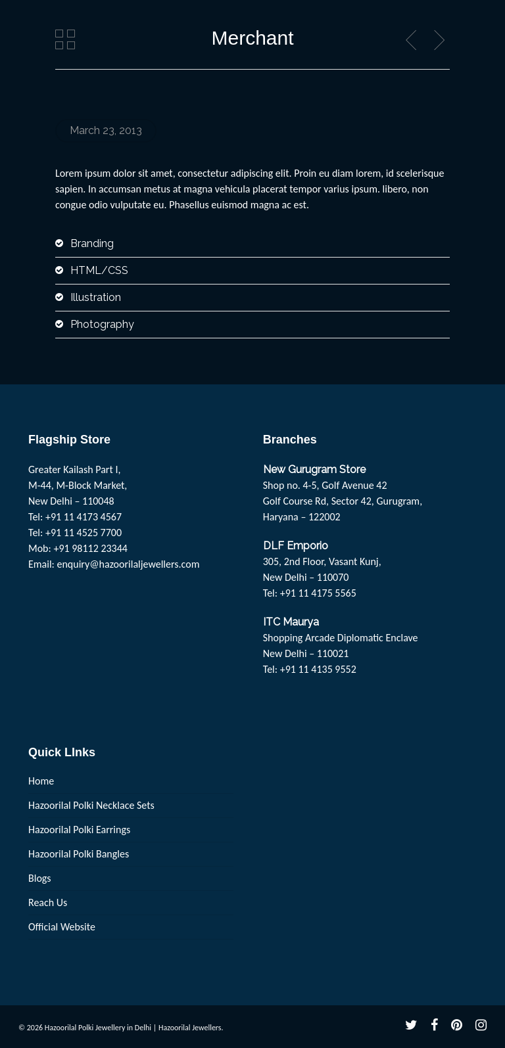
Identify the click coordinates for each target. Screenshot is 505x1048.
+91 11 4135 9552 (318, 669)
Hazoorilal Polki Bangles (78, 854)
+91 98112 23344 (90, 548)
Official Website (61, 927)
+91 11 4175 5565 (318, 593)
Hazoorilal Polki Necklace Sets (91, 805)
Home (41, 781)
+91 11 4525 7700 (83, 532)
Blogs (39, 878)
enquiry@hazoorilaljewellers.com (128, 564)
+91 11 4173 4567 (83, 517)
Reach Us (47, 902)
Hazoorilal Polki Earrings (79, 829)
